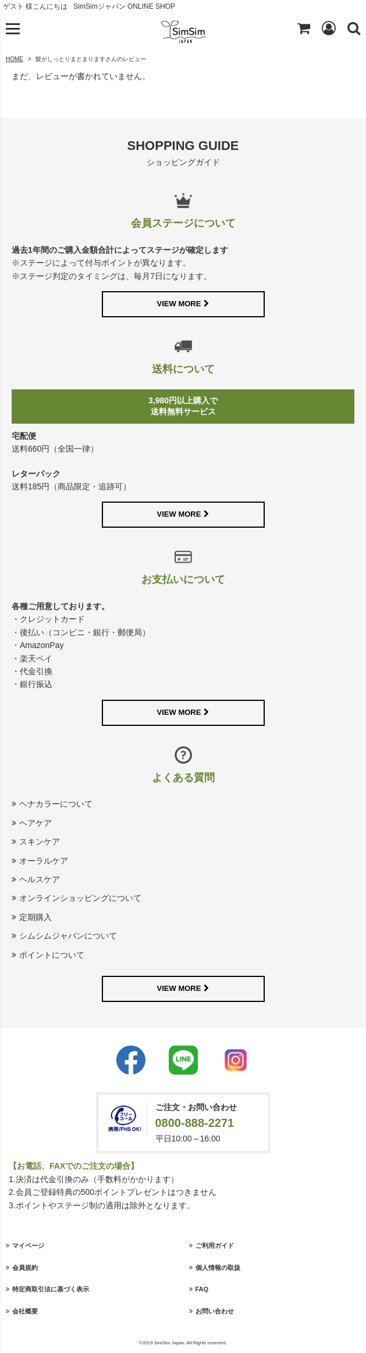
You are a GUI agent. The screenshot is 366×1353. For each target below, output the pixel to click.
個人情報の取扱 (218, 1267)
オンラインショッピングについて (80, 898)
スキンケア (39, 841)
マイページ (28, 1245)
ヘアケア (35, 823)
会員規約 (25, 1267)
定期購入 (35, 917)
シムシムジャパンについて (68, 935)
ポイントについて (51, 955)
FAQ (202, 1289)
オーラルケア (43, 860)
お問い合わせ (215, 1311)
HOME (14, 59)
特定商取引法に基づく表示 (50, 1289)
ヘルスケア (39, 879)
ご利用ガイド (215, 1245)
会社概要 (25, 1311)
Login (329, 28)
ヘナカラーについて (56, 803)
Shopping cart (304, 28)
